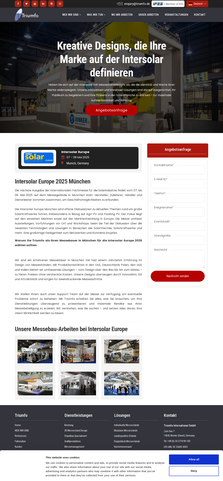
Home (18, 425)
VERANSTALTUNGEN (176, 14)
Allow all (194, 448)
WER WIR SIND (71, 14)
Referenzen (20, 436)
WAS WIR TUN (96, 14)
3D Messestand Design (75, 430)
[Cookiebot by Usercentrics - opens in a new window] (22, 474)
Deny (194, 459)
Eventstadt (162, 221)
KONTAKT (200, 14)
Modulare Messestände (125, 430)
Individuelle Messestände (126, 425)
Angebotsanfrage (111, 110)
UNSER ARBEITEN (149, 14)
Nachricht (160, 249)
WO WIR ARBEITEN (122, 14)
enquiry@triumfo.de (137, 4)
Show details (54, 474)
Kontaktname (164, 165)
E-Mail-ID (160, 179)
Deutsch (197, 3)
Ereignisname (164, 207)
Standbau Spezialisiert (75, 436)
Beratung (68, 425)
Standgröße (162, 235)
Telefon (160, 193)
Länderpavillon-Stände (125, 436)
